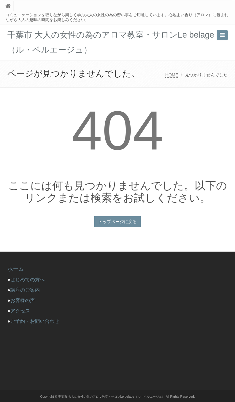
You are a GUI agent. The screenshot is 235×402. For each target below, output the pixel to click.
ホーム (15, 269)
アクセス (20, 310)
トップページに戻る (117, 221)
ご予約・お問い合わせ (34, 321)
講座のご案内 (25, 290)
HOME (171, 74)
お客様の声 (22, 300)
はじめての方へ (30, 279)
